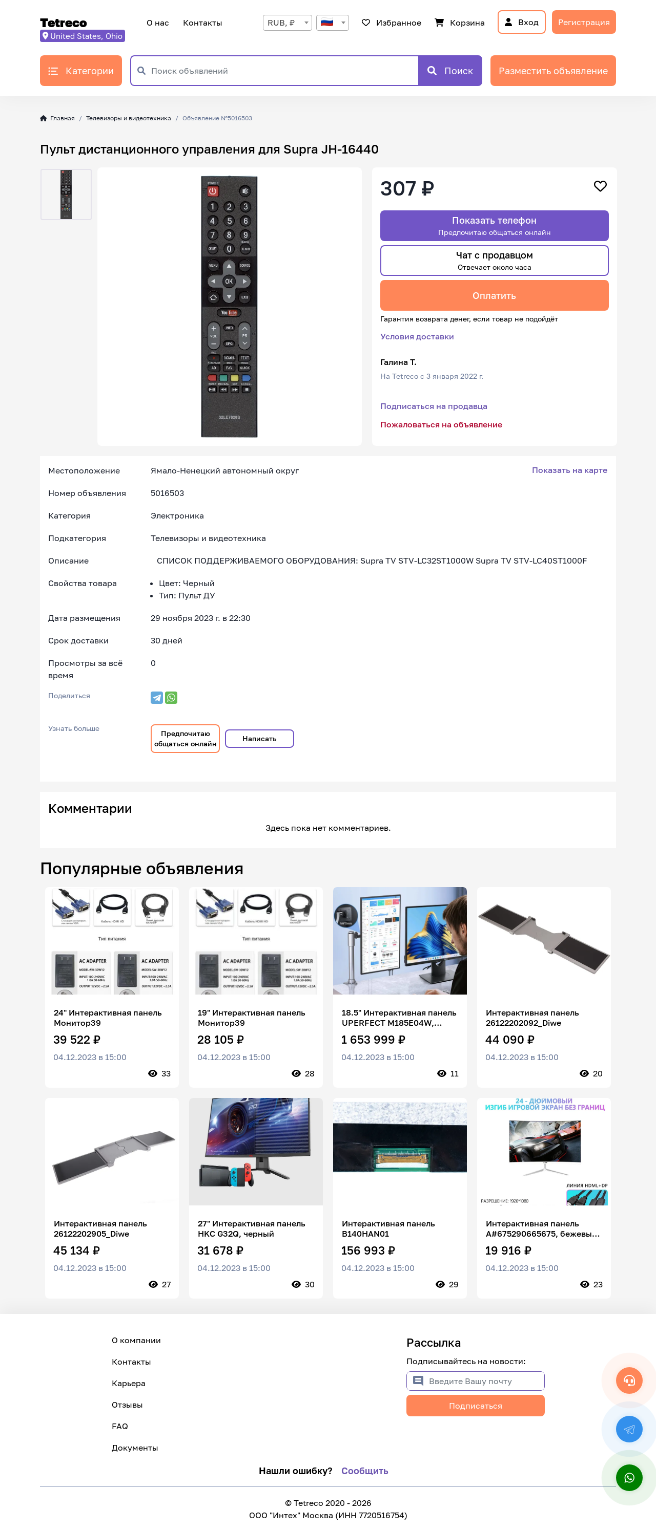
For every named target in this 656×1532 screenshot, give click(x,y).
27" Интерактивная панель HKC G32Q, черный (251, 1228)
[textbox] (332, 22)
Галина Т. (398, 362)
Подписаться (475, 1405)
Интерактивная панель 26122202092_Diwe (532, 1017)
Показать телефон (494, 225)
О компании (136, 1340)
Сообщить (364, 1470)
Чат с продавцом (494, 260)
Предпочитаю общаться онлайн (185, 738)
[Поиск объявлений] (284, 70)
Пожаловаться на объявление (441, 424)
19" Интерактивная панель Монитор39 (251, 1017)
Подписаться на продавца (433, 406)
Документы (135, 1447)
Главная (57, 118)
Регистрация (584, 22)
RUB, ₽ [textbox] (281, 22)
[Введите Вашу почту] (486, 1381)
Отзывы (127, 1404)
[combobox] (287, 23)
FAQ (120, 1426)
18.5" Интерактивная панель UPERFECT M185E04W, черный (399, 1017)
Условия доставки (417, 336)
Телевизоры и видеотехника (128, 118)
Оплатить (494, 295)
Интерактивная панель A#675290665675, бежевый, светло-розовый (543, 1228)
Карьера (129, 1383)
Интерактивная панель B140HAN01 (388, 1228)
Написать (259, 738)
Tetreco (63, 22)
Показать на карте (569, 470)
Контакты (201, 22)
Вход (522, 22)
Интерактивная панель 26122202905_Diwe (100, 1228)
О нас (158, 22)
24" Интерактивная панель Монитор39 (108, 1017)
